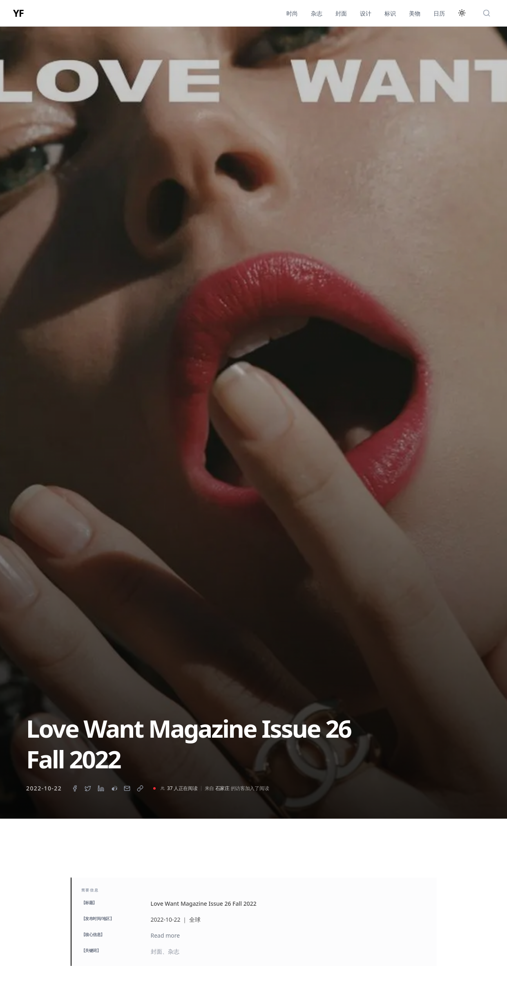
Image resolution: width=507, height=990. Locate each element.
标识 (390, 13)
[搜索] (486, 13)
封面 (341, 13)
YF (18, 13)
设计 (365, 13)
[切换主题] (462, 13)
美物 (414, 13)
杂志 (316, 13)
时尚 (292, 13)
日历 (439, 13)
